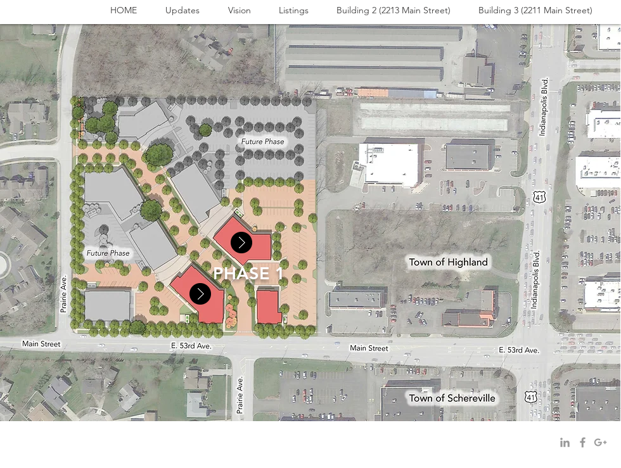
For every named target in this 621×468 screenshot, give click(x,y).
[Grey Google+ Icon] (600, 442)
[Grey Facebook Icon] (582, 442)
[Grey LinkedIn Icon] (565, 442)
